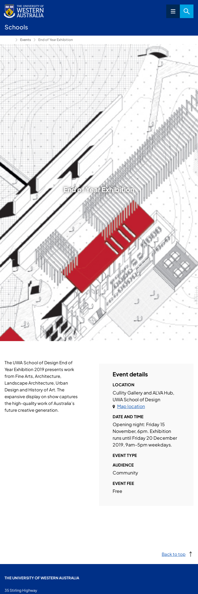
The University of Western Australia (42, 578)
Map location (131, 406)
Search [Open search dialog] (186, 11)
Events (25, 40)
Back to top (174, 554)
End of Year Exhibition (55, 40)
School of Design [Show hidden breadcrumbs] (9, 40)
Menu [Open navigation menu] (173, 11)
